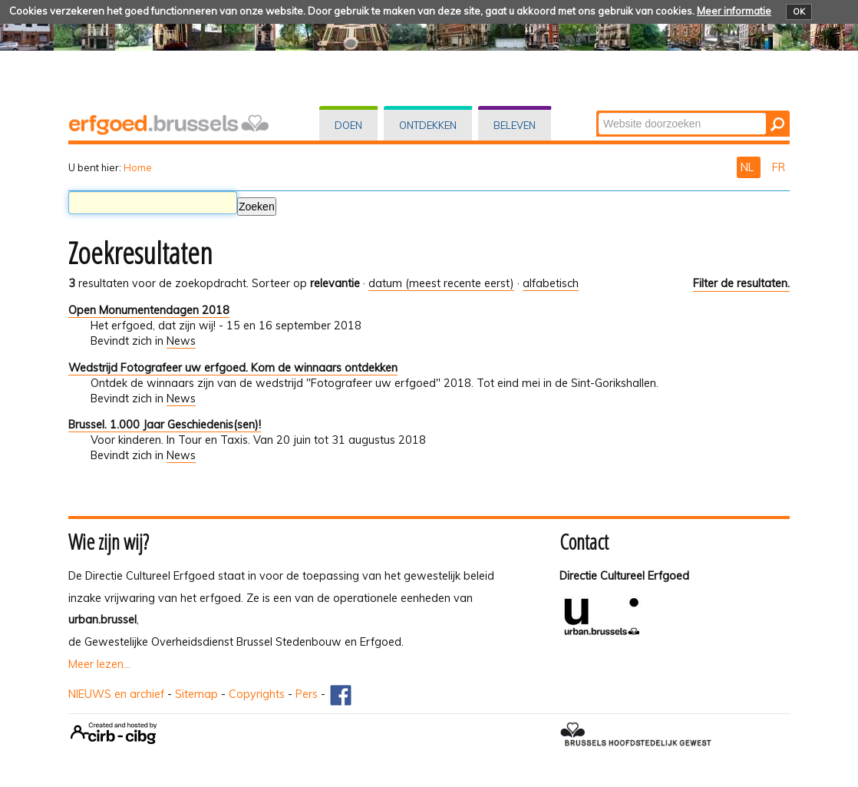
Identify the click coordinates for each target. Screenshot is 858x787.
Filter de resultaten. (741, 283)
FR (778, 167)
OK (799, 11)
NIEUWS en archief (116, 694)
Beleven (514, 125)
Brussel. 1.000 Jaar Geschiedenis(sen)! (164, 425)
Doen (348, 125)
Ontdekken (428, 125)
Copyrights (257, 694)
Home (138, 167)
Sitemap (196, 694)
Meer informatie (734, 11)
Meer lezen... (99, 664)
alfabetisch (551, 283)
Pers (306, 694)
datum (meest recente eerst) (441, 283)
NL (749, 167)
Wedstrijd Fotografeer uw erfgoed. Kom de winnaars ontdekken (233, 368)
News (181, 341)
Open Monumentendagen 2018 (148, 310)
